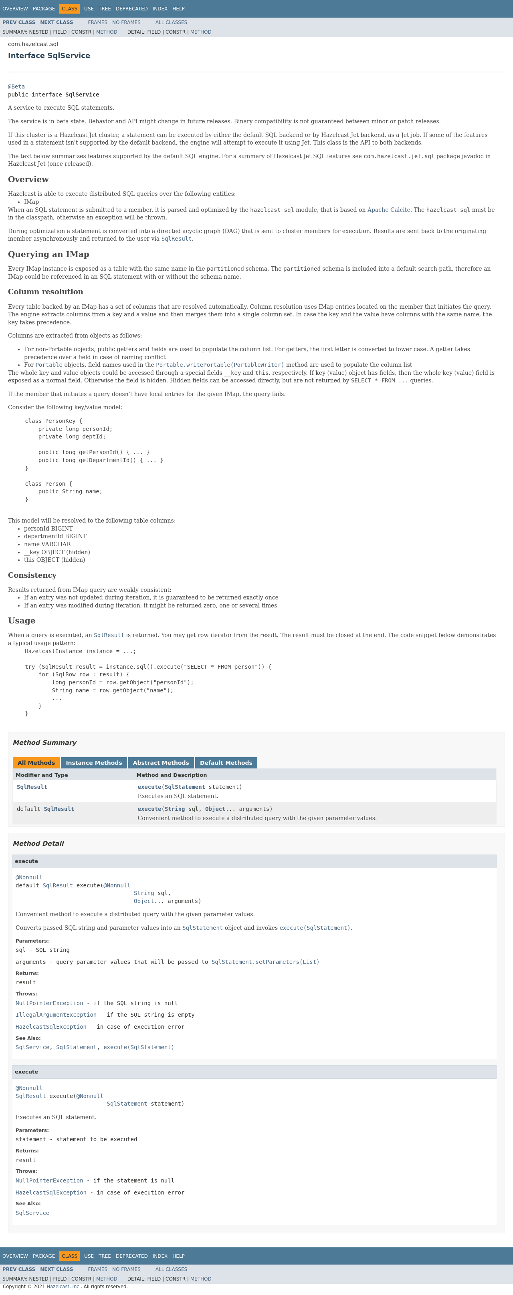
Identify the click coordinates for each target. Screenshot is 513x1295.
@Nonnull (29, 877)
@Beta (16, 86)
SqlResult (32, 787)
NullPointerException (49, 1003)
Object (215, 809)
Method (106, 32)
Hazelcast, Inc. (63, 1286)
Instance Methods (94, 763)
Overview (15, 9)
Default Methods (226, 763)
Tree (105, 9)
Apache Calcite (389, 210)
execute (150, 787)
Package (44, 9)
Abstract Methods (161, 763)
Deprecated (132, 9)
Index (160, 9)
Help (178, 9)
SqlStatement (185, 787)
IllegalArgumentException (56, 1014)
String (175, 809)
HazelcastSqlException (51, 1027)
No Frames (126, 22)
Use (89, 9)
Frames (98, 22)
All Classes (171, 22)
